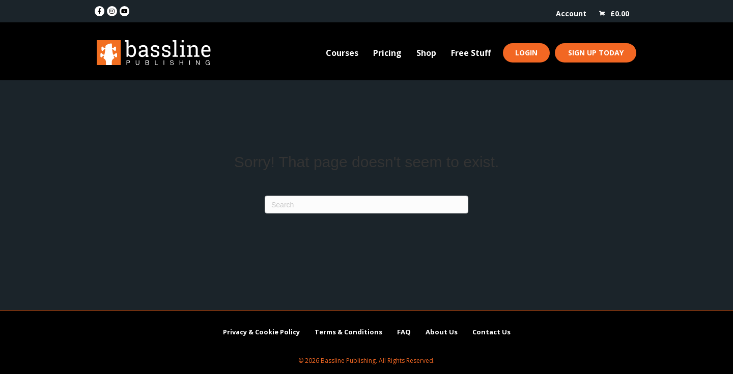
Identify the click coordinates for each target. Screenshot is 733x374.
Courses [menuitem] (342, 52)
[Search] (366, 204)
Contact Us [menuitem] (491, 331)
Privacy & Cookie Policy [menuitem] (261, 331)
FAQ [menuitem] (404, 331)
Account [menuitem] (571, 13)
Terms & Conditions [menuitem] (348, 331)
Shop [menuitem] (426, 52)
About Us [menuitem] (442, 331)
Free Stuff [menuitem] (471, 52)
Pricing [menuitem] (387, 52)
